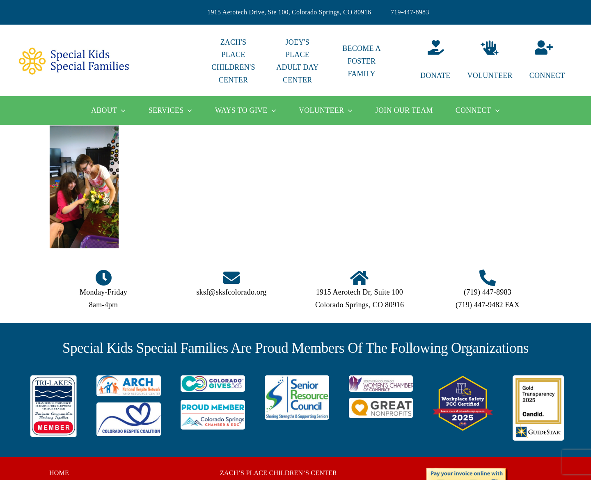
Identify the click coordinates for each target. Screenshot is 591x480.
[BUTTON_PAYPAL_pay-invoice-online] (466, 470)
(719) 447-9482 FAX (488, 305)
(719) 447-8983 (487, 292)
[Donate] (425, 61)
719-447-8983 (410, 12)
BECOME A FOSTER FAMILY (361, 61)
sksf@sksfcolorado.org (232, 292)
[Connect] (554, 61)
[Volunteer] (489, 61)
